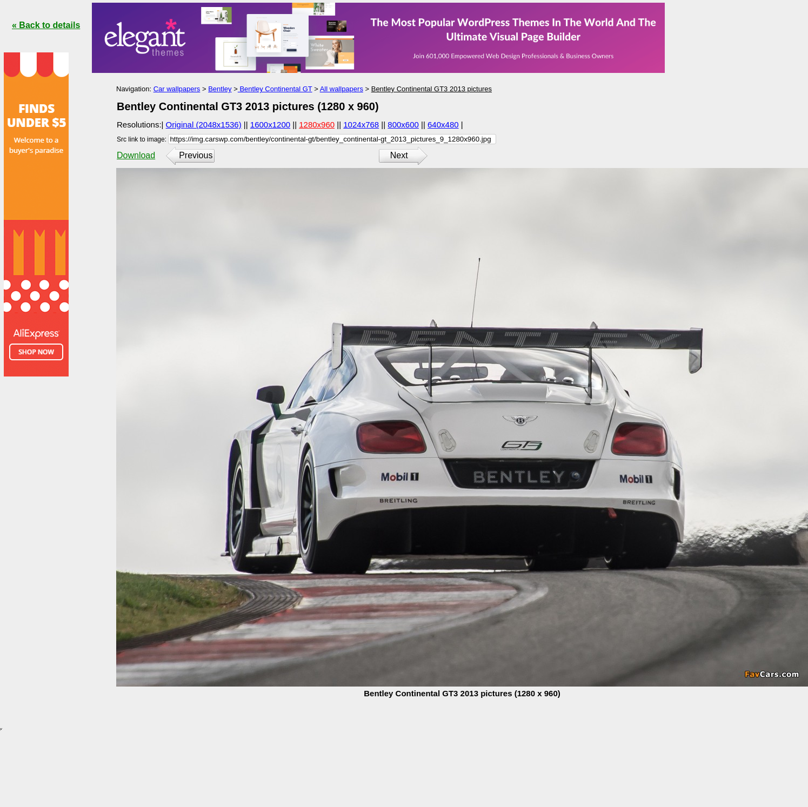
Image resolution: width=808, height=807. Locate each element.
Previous (195, 155)
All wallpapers (341, 89)
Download (136, 155)
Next (399, 155)
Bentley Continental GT (275, 89)
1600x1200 (270, 124)
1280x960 (317, 124)
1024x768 (361, 124)
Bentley (219, 89)
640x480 (443, 124)
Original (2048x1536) (204, 124)
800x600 (403, 124)
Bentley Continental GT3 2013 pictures (431, 89)
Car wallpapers (177, 89)
